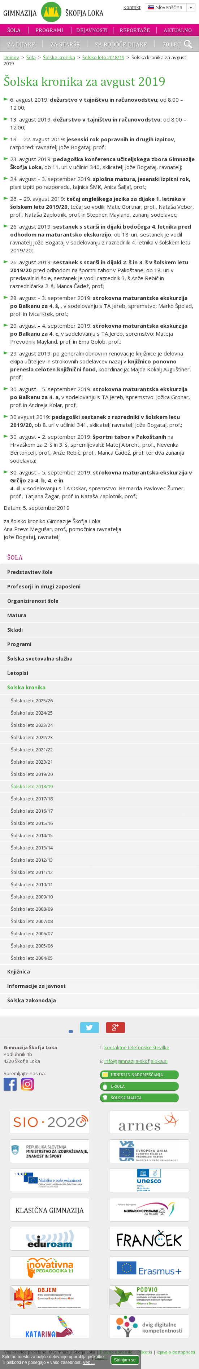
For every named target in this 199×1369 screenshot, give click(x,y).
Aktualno (178, 30)
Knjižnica (18, 971)
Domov (11, 57)
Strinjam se (125, 1360)
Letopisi (17, 673)
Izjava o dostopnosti (176, 1352)
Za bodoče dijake (121, 44)
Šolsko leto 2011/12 (32, 872)
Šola (14, 30)
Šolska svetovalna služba (40, 658)
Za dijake (21, 44)
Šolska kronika (59, 57)
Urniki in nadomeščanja (137, 1074)
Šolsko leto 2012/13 (32, 860)
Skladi (15, 629)
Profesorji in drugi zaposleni (44, 586)
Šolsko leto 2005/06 (32, 945)
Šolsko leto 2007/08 (32, 921)
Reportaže (135, 30)
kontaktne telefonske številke (136, 1047)
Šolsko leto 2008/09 (32, 909)
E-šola (118, 1086)
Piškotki (144, 1352)
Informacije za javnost (36, 985)
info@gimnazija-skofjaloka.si (136, 1061)
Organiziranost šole (33, 600)
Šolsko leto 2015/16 (32, 823)
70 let (172, 44)
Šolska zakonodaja (31, 1000)
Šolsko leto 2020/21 (32, 762)
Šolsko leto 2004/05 (32, 958)
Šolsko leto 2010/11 (32, 884)
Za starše (65, 44)
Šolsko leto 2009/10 (32, 896)
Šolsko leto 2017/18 (32, 798)
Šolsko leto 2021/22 (32, 749)
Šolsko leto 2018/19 (103, 57)
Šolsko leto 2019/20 (32, 774)
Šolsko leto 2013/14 (32, 847)
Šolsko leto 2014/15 (32, 835)
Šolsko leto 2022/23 (32, 737)
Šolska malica (126, 1097)
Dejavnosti (92, 30)
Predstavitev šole (30, 572)
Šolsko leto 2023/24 (32, 725)
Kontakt (132, 7)
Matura (16, 615)
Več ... (89, 1362)
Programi (49, 30)
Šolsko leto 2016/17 (32, 811)
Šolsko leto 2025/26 (32, 700)
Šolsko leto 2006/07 (32, 933)
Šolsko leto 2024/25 (32, 713)
